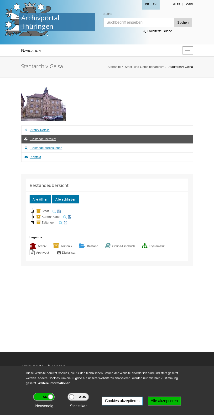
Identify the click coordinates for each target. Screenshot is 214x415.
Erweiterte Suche (157, 31)
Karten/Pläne (48, 216)
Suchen (182, 22)
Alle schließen (65, 199)
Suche (108, 14)
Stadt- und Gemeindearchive (144, 67)
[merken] (58, 211)
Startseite (114, 67)
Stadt (42, 211)
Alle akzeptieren (164, 401)
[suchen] (53, 211)
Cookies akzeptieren (122, 401)
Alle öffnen (40, 199)
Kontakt (32, 157)
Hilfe (176, 4)
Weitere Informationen (54, 383)
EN (155, 4)
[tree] (107, 216)
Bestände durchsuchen (43, 148)
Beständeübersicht (40, 139)
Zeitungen (46, 222)
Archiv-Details (37, 130)
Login (189, 4)
